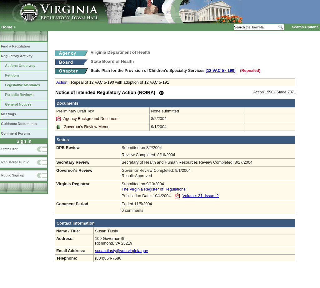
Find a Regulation (15, 46)
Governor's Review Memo (87, 126)
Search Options (305, 27)
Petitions (12, 75)
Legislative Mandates (22, 85)
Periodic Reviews (19, 95)
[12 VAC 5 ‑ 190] (221, 70)
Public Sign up (12, 175)
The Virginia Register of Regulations (154, 189)
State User (9, 149)
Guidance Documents (19, 124)
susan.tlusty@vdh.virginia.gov (121, 250)
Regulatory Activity (16, 56)
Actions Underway (20, 65)
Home (6, 27)
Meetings (8, 114)
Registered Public (15, 162)
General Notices (18, 104)
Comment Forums (16, 133)
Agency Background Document (90, 118)
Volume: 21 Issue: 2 (200, 195)
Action (62, 82)
